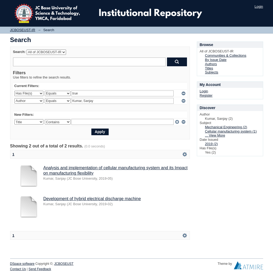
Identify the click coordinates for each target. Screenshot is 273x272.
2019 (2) (211, 144)
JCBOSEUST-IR (22, 30)
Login (259, 7)
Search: (19, 52)
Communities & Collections (225, 55)
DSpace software (22, 264)
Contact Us (18, 269)
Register (206, 95)
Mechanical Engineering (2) (226, 127)
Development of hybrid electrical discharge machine (92, 198)
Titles (209, 68)
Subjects (211, 72)
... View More (215, 135)
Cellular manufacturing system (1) (231, 131)
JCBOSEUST (64, 264)
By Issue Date (216, 60)
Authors (211, 64)
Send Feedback (39, 269)
